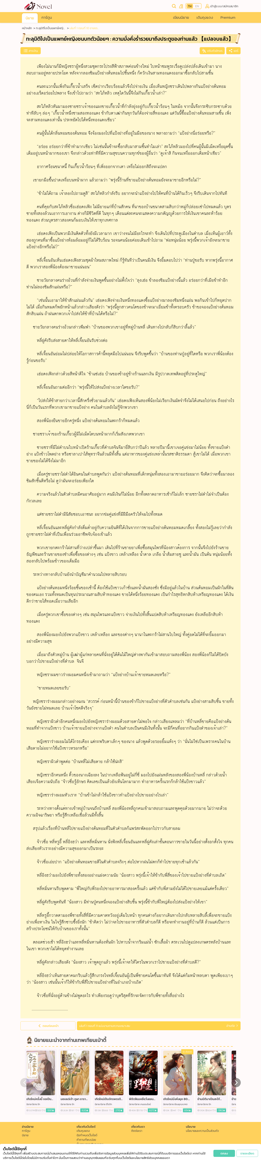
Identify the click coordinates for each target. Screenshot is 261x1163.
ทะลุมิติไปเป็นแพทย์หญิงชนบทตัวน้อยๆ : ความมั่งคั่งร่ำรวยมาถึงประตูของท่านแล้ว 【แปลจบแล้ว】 (50, 28)
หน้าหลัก (27, 28)
